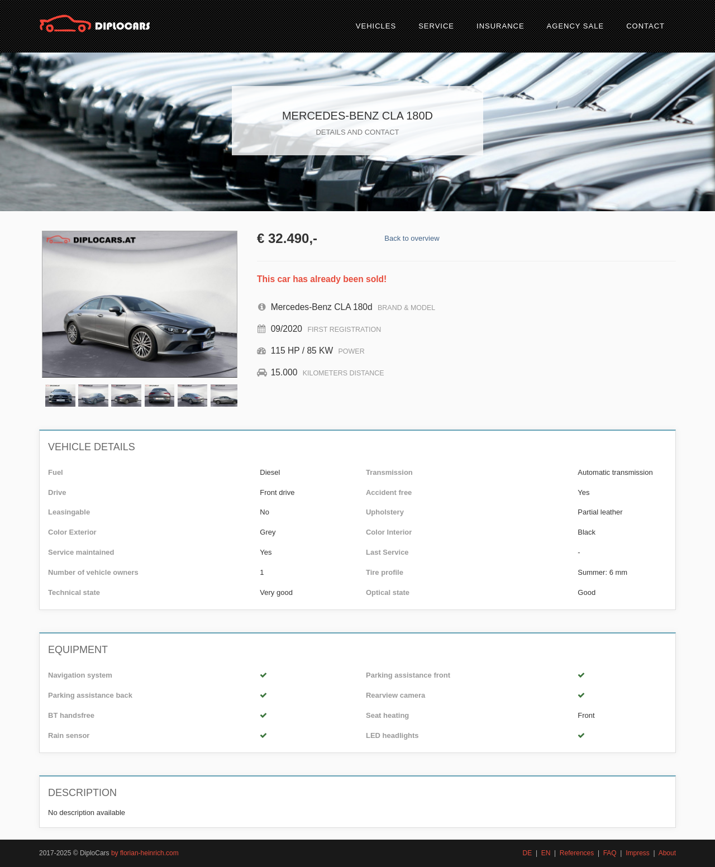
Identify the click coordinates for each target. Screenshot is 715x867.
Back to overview (411, 238)
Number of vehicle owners (93, 572)
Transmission (389, 472)
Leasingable (69, 512)
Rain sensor (68, 735)
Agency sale (575, 26)
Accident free (389, 492)
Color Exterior (72, 532)
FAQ (610, 853)
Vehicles (376, 26)
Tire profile (384, 572)
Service (436, 26)
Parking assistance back (90, 695)
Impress (638, 853)
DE (527, 853)
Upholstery (385, 512)
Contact (645, 26)
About (667, 853)
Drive (57, 492)
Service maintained (81, 552)
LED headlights (392, 735)
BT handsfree (71, 715)
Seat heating (387, 715)
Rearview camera (395, 695)
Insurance (500, 26)
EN (546, 853)
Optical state (387, 592)
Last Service (387, 552)
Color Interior (389, 532)
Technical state (74, 592)
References (577, 853)
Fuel (55, 472)
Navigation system (80, 675)
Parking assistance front (408, 675)
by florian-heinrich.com (145, 853)
